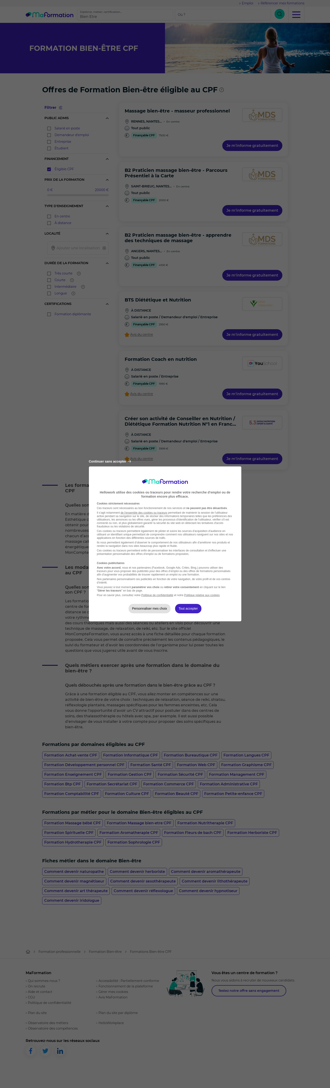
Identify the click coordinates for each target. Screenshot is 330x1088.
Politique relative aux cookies (202, 595)
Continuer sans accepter (110, 461)
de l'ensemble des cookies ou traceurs (144, 512)
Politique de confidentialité (157, 595)
